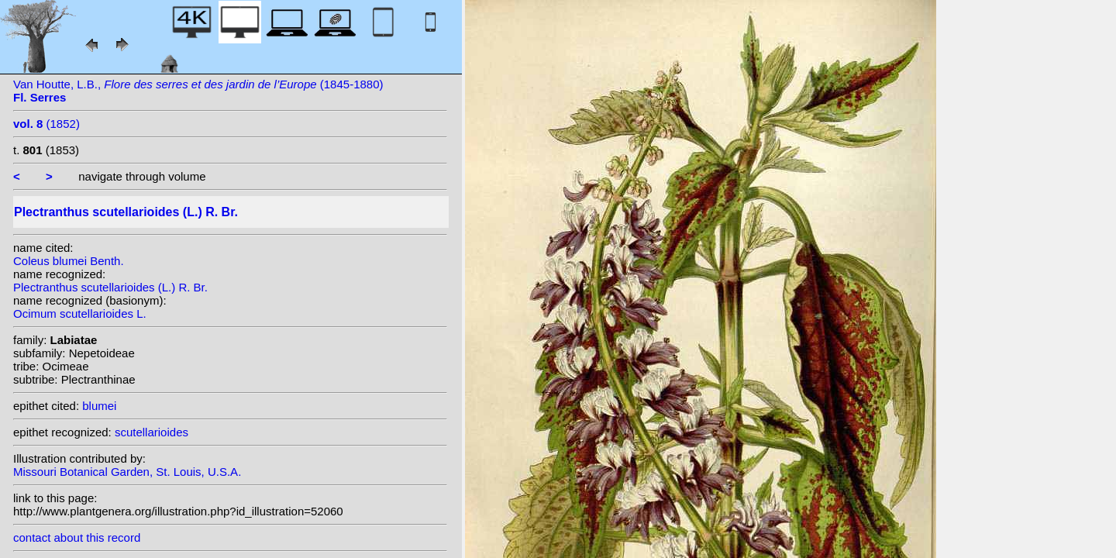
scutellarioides (151, 432)
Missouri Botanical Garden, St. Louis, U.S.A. (127, 471)
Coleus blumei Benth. (68, 260)
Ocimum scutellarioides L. (79, 313)
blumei (99, 405)
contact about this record (76, 537)
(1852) (46, 123)
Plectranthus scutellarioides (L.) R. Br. (110, 287)
